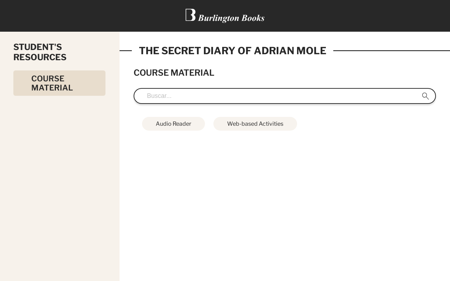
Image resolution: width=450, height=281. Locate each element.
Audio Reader (173, 123)
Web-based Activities (255, 123)
